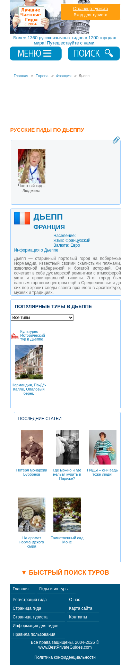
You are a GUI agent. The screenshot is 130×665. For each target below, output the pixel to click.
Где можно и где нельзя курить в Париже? (67, 455)
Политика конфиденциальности (65, 657)
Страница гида (27, 608)
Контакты (78, 617)
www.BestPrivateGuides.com (65, 647)
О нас (74, 599)
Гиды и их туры (53, 588)
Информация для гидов (36, 625)
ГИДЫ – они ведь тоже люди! (102, 453)
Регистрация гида (30, 599)
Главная (21, 588)
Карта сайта (80, 608)
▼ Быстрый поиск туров (65, 572)
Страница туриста (90, 8)
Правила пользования (34, 634)
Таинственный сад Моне (67, 521)
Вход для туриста (90, 15)
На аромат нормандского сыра (31, 523)
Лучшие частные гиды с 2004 (51, 17)
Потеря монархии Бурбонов (31, 453)
